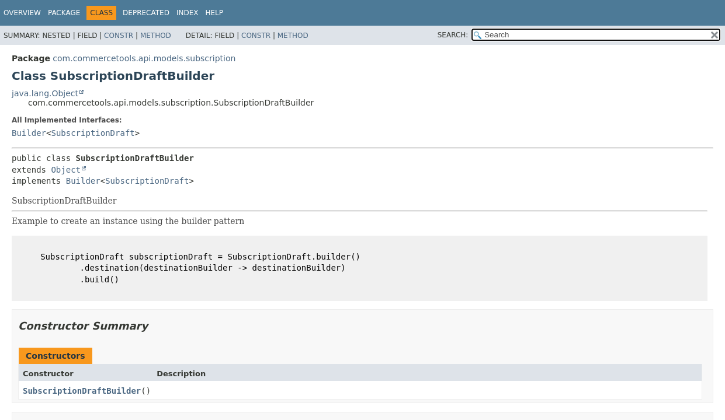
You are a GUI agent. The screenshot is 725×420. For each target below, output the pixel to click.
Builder (29, 133)
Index (187, 13)
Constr (118, 36)
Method (155, 36)
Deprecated (146, 13)
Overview (22, 13)
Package (64, 13)
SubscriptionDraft (92, 133)
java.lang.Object (45, 93)
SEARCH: (453, 35)
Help (214, 13)
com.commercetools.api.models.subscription (144, 58)
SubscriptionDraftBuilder (82, 391)
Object (66, 169)
